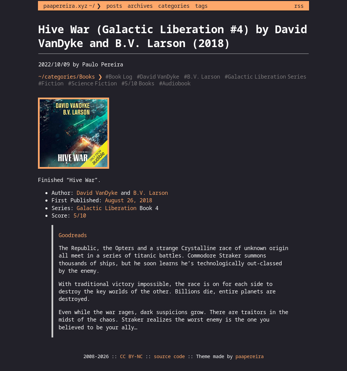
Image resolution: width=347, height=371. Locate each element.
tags (201, 5)
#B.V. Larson (203, 76)
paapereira (250, 356)
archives (140, 5)
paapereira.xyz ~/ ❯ (72, 5)
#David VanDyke (159, 76)
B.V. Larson (150, 193)
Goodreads (73, 235)
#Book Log (119, 76)
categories (174, 5)
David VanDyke (97, 193)
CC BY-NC (131, 356)
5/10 (80, 215)
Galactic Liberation (106, 208)
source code (169, 356)
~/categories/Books (66, 76)
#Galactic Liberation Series (266, 76)
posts (114, 5)
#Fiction (51, 83)
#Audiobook (175, 83)
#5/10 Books (138, 83)
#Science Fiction (93, 83)
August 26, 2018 (128, 200)
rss (299, 5)
